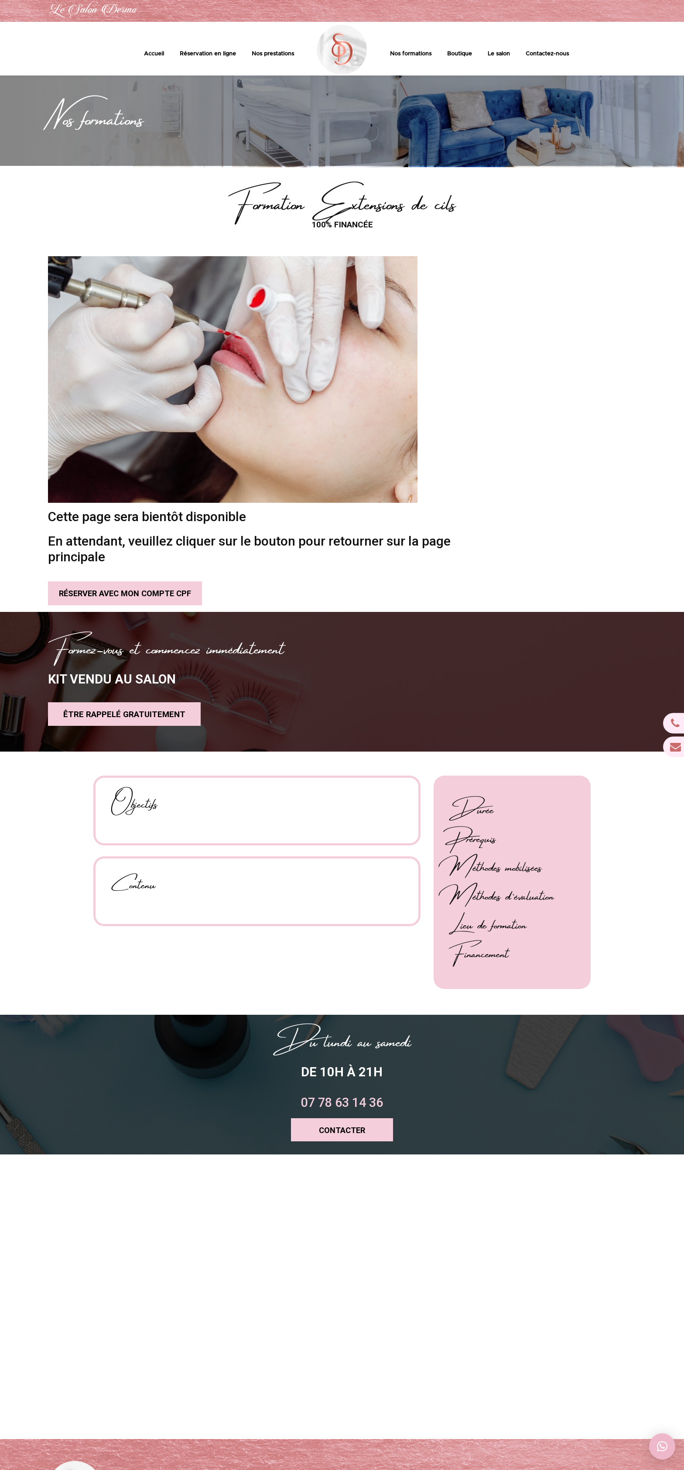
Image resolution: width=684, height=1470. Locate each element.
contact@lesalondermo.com (610, 11)
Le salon (499, 54)
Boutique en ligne (363, 1370)
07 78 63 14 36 (526, 11)
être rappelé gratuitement (111, 540)
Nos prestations (273, 54)
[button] (662, 1446)
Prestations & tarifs (365, 1346)
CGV (347, 1407)
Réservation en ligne (208, 54)
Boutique (459, 54)
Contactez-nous (547, 54)
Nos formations (410, 54)
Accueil (154, 54)
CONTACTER (342, 967)
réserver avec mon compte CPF (380, 360)
